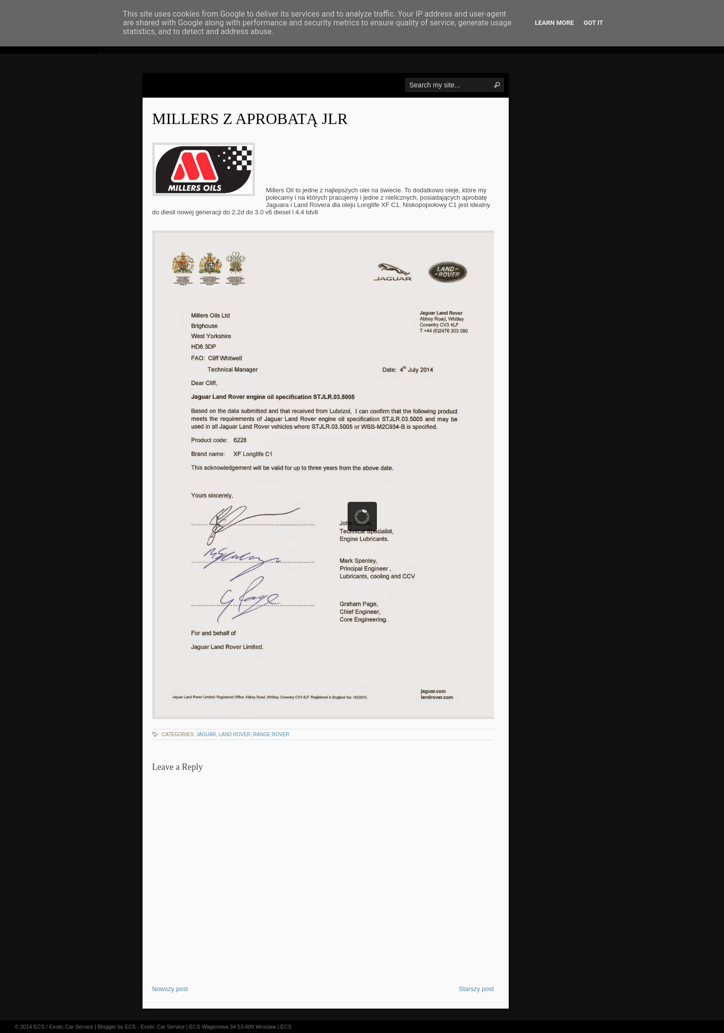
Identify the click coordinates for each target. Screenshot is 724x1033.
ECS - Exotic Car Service (155, 1027)
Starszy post (476, 988)
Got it (593, 22)
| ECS (284, 1027)
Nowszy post (170, 988)
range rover (271, 734)
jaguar (206, 734)
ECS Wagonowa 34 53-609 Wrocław (232, 1027)
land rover (234, 734)
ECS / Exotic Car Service (63, 1027)
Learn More (554, 22)
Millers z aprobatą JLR (250, 118)
